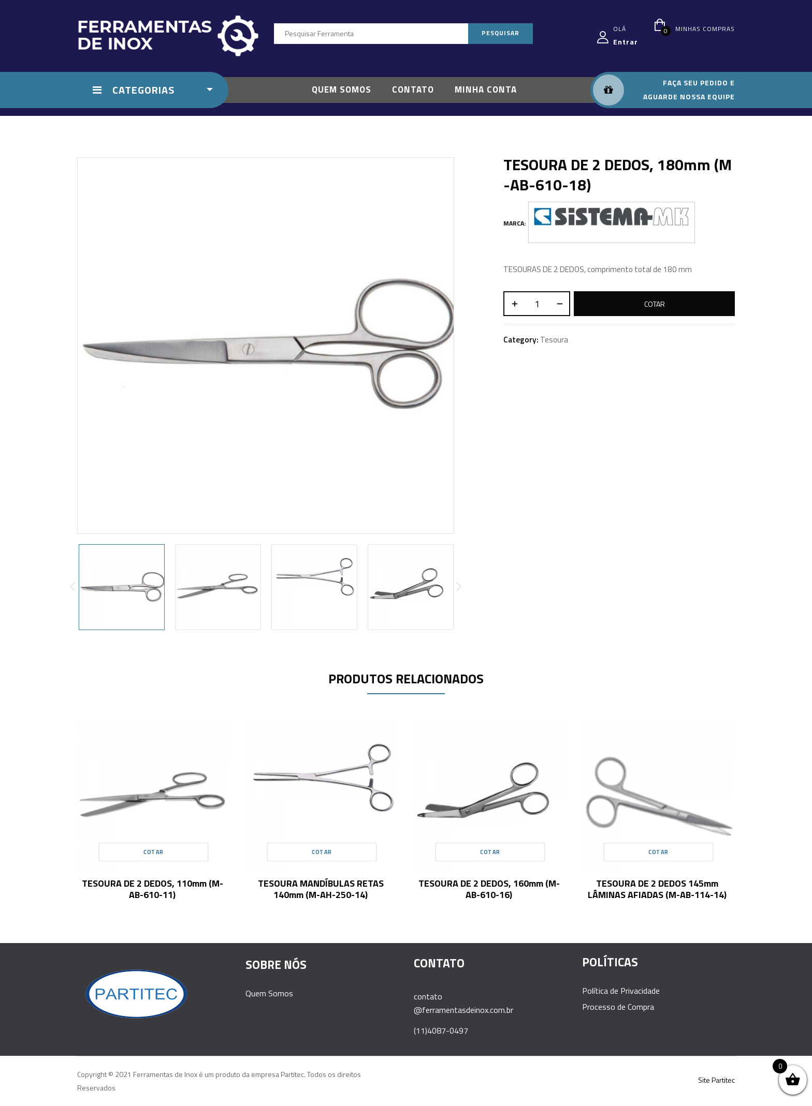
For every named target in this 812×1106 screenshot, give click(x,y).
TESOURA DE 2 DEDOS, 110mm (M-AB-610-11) (152, 889)
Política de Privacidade (621, 990)
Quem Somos (269, 993)
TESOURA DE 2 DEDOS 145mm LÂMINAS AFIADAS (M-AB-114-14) (657, 889)
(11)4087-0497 (441, 1030)
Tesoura (554, 340)
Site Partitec (716, 1079)
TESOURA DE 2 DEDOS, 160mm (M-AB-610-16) (489, 889)
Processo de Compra (618, 1006)
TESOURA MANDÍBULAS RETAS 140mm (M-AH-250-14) (321, 889)
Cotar (654, 303)
